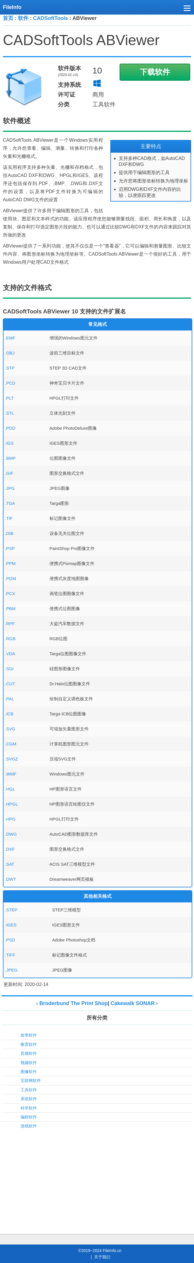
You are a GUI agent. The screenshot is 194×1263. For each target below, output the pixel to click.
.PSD (10, 939)
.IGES (11, 924)
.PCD (10, 383)
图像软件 (29, 1071)
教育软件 (29, 1044)
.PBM (10, 608)
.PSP (10, 548)
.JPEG (11, 969)
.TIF (9, 518)
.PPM (10, 563)
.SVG (10, 728)
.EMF (10, 337)
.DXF (10, 849)
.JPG (9, 488)
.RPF (10, 623)
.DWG (11, 834)
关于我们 (102, 1257)
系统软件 (29, 1098)
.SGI (9, 668)
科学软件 (29, 1108)
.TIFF (10, 954)
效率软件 (29, 1035)
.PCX (10, 593)
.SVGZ (11, 758)
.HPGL (11, 804)
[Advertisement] (97, 1174)
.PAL (9, 698)
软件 (23, 18)
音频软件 (29, 1053)
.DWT (10, 879)
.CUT (10, 683)
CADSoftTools (50, 18)
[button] (187, 9)
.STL (9, 413)
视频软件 (29, 1062)
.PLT (9, 398)
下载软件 (155, 72)
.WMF (11, 773)
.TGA (10, 503)
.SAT (9, 864)
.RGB (10, 638)
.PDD (10, 428)
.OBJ (9, 352)
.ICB (9, 713)
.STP (9, 367)
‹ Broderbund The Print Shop (72, 1003)
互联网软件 (31, 1080)
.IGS (9, 443)
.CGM (10, 743)
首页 (8, 18)
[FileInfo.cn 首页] (14, 7)
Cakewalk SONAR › (134, 1003)
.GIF (9, 473)
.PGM (10, 578)
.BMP (10, 458)
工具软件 (29, 1089)
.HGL (10, 788)
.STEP (11, 909)
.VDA (10, 653)
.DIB (9, 533)
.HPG (10, 819)
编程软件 (29, 1117)
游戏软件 (29, 1126)
